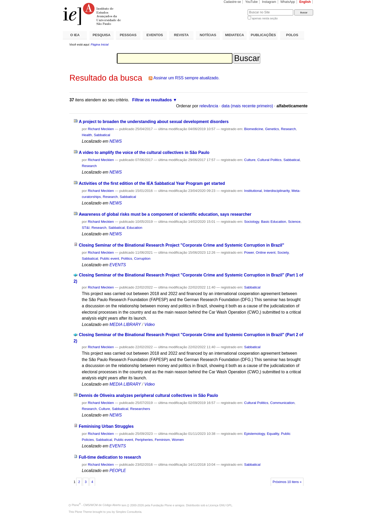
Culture (250, 160)
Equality (273, 434)
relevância (208, 106)
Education (134, 228)
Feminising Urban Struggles (106, 426)
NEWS (115, 141)
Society (283, 252)
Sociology (251, 222)
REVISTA (181, 35)
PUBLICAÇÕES (263, 35)
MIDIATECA (234, 35)
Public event (109, 258)
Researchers (140, 409)
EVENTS (117, 265)
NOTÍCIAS (208, 35)
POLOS (292, 35)
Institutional (253, 191)
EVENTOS (155, 35)
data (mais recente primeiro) (247, 106)
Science (294, 222)
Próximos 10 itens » (287, 482)
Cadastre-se (232, 2)
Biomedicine (253, 129)
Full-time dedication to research (110, 457)
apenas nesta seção (265, 18)
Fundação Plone (161, 505)
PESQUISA (101, 35)
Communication (282, 403)
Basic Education (273, 222)
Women (178, 440)
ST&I (86, 228)
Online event (265, 252)
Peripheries (144, 440)
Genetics (272, 129)
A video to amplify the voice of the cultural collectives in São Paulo (144, 152)
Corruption (142, 258)
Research (288, 129)
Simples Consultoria (128, 511)
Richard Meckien (101, 129)
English (305, 2)
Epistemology (254, 434)
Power (249, 252)
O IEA (75, 35)
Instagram (269, 2)
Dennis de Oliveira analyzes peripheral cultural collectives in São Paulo (148, 395)
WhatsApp (287, 2)
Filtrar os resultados (152, 100)
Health (87, 135)
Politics (126, 258)
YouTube (251, 2)
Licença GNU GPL (220, 505)
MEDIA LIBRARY (125, 324)
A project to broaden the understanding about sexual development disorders (154, 121)
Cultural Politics (269, 160)
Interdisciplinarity (277, 191)
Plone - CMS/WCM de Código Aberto (96, 505)
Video (149, 324)
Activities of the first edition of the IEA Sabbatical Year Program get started (152, 183)
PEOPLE (117, 470)
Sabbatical (102, 135)
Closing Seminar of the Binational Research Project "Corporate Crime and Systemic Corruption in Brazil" (181, 245)
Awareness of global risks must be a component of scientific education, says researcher (165, 214)
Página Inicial (99, 44)
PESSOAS (128, 35)
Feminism (162, 440)
